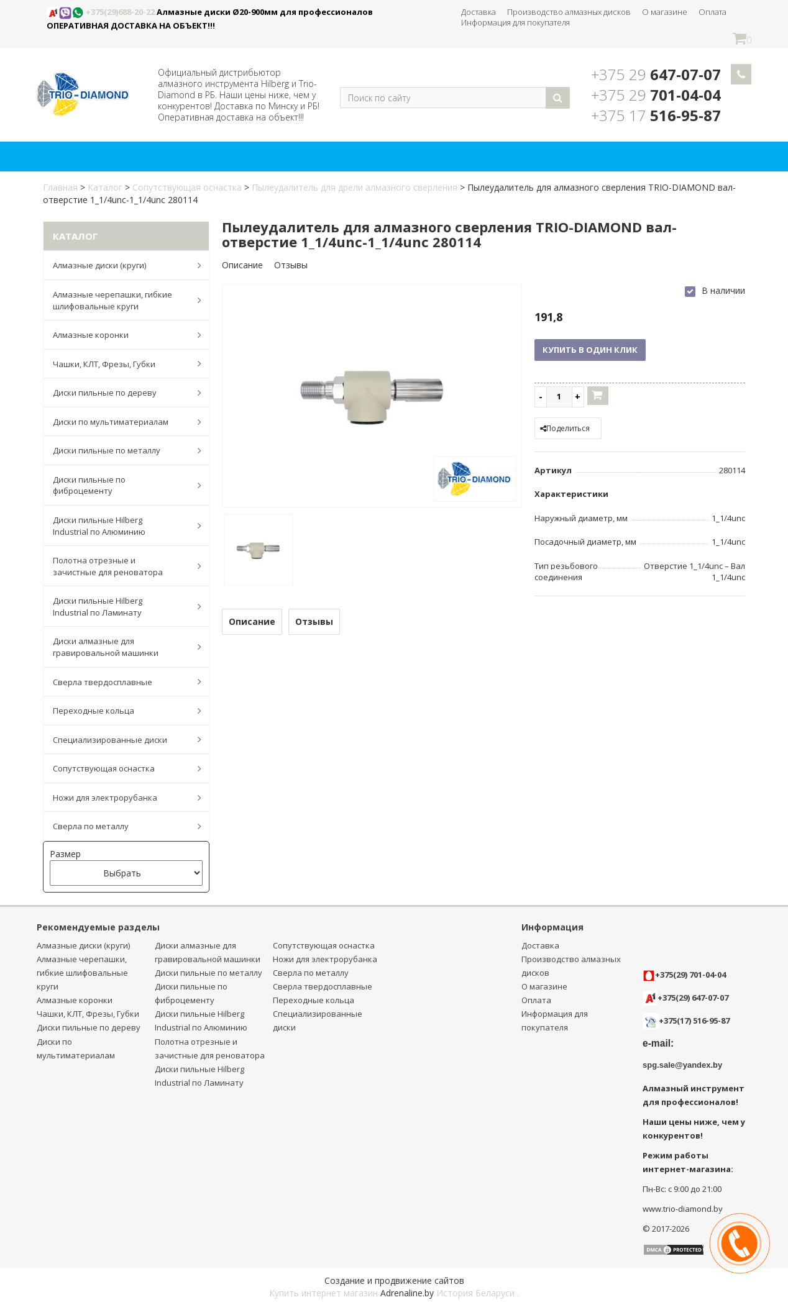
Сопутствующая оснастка (187, 187)
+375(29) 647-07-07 (685, 997)
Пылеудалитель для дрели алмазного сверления (354, 187)
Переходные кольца (120, 710)
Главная (60, 187)
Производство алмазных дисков (569, 11)
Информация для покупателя (515, 22)
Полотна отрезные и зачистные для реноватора (120, 566)
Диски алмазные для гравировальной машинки (120, 646)
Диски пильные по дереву (120, 392)
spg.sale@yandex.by (682, 1065)
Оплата (712, 11)
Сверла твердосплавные (120, 681)
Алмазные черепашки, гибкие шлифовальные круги (120, 300)
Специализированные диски (120, 739)
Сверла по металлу (120, 826)
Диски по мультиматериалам (120, 422)
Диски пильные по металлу (120, 450)
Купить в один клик (590, 349)
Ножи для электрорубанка (120, 797)
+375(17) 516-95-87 (694, 1020)
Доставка (478, 11)
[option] (371, 396)
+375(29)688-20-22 (102, 11)
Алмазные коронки (120, 335)
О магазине (664, 11)
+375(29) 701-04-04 (684, 974)
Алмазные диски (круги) (120, 265)
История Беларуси (475, 1293)
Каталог (105, 187)
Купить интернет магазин (323, 1293)
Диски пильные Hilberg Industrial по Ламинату (120, 606)
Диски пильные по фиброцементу (120, 485)
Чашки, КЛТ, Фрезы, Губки (120, 363)
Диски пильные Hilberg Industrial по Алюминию (120, 525)
